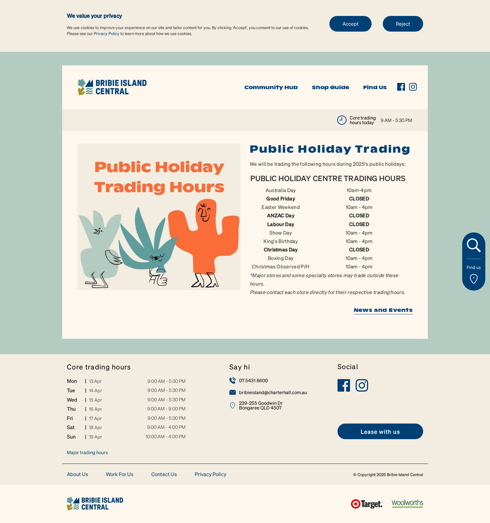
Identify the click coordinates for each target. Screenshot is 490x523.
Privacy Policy (106, 33)
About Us (77, 474)
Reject (403, 23)
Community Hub (271, 87)
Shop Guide (330, 87)
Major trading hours (87, 452)
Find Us (375, 87)
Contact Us (164, 474)
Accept (350, 23)
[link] (112, 86)
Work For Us (119, 474)
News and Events (383, 310)
